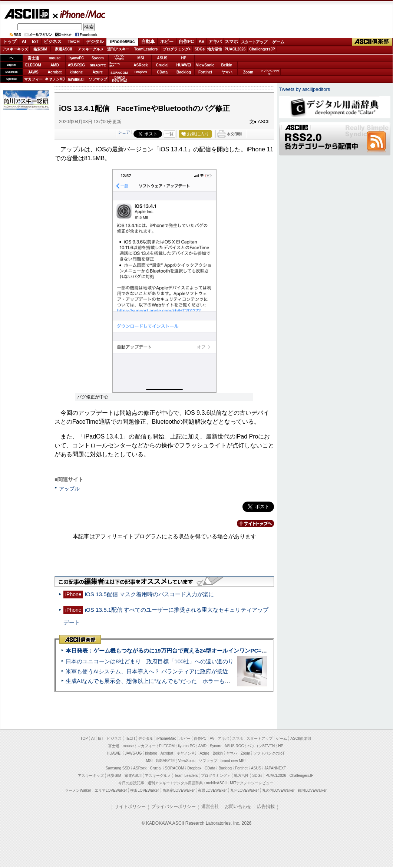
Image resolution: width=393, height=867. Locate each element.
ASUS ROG (76, 65)
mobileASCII (216, 783)
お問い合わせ (238, 806)
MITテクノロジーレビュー (251, 783)
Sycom (98, 58)
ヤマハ (226, 72)
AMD (54, 65)
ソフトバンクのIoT (270, 72)
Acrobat (55, 72)
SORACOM (174, 768)
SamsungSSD (114, 65)
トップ (9, 41)
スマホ (231, 41)
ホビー (167, 41)
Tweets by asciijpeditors (304, 89)
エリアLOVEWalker (111, 790)
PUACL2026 (235, 49)
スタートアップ (254, 42)
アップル (69, 489)
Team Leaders (186, 776)
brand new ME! (233, 761)
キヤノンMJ (55, 79)
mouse (54, 58)
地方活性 (214, 49)
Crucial (162, 65)
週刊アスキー (118, 49)
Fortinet (205, 72)
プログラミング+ (177, 49)
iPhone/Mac (79, 14)
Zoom (248, 72)
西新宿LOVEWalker (178, 790)
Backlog (183, 72)
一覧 (169, 134)
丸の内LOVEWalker (278, 790)
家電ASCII (63, 49)
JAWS (33, 72)
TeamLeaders (146, 49)
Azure (98, 72)
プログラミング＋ (216, 776)
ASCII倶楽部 (372, 42)
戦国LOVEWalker (312, 790)
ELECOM (33, 65)
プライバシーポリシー (173, 806)
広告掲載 (266, 806)
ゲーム (278, 42)
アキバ (215, 41)
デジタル (95, 41)
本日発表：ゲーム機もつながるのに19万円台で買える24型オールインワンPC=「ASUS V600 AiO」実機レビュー (206, 650)
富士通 (33, 58)
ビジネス (53, 41)
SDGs (200, 49)
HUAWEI (183, 65)
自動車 (148, 41)
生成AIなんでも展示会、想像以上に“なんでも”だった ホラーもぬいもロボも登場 (167, 681)
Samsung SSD (118, 768)
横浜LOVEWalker (144, 790)
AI (24, 41)
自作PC (186, 41)
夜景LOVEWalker (212, 790)
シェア (124, 132)
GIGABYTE (98, 65)
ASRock (140, 65)
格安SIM (40, 49)
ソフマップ (98, 79)
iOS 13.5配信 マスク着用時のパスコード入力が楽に (149, 594)
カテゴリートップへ (251, 523)
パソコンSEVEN (119, 57)
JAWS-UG (133, 753)
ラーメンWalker (78, 790)
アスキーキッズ (15, 49)
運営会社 (210, 806)
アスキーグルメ (91, 49)
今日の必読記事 (131, 783)
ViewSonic (205, 65)
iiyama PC (186, 746)
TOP (84, 738)
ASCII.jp (26, 14)
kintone (76, 72)
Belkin (226, 65)
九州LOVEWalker (244, 790)
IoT (35, 41)
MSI (141, 58)
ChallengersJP (262, 49)
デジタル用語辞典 (188, 783)
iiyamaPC (76, 58)
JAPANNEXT (76, 79)
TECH (73, 41)
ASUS (162, 58)
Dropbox (141, 72)
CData (162, 72)
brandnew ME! (119, 79)
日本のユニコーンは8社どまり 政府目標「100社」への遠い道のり (150, 661)
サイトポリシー (130, 806)
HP (183, 58)
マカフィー (33, 79)
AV (202, 41)
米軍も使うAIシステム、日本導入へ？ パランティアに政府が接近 (147, 671)
